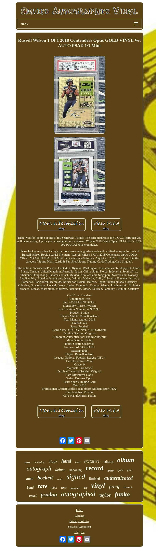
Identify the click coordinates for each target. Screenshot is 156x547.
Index (79, 510)
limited (94, 479)
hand (66, 461)
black (53, 461)
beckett (45, 478)
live (85, 487)
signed (76, 477)
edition (108, 462)
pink (54, 487)
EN (76, 532)
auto (30, 478)
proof (114, 486)
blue (77, 462)
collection (39, 462)
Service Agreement (79, 526)
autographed (78, 494)
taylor (105, 495)
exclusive (92, 461)
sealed (27, 463)
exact (33, 495)
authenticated (118, 478)
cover (63, 487)
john (129, 470)
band (30, 487)
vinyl (98, 485)
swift (60, 479)
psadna (49, 494)
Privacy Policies (79, 521)
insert (128, 487)
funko (122, 494)
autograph (39, 468)
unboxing (75, 470)
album (125, 460)
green (110, 470)
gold (120, 470)
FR (82, 532)
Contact (79, 515)
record (94, 468)
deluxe (60, 469)
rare (42, 486)
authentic (74, 488)
